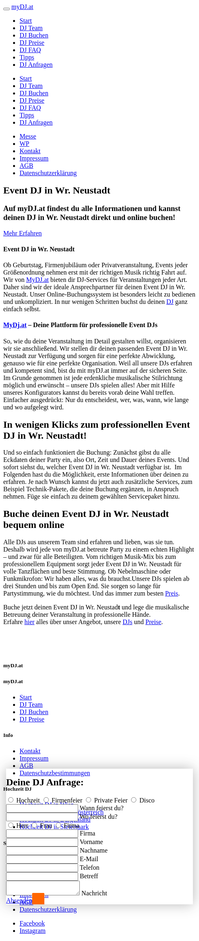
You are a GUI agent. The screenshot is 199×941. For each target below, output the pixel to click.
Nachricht (102, 893)
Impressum (34, 158)
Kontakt (30, 150)
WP (24, 143)
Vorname (91, 839)
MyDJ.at (37, 279)
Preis (171, 593)
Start (26, 20)
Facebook (32, 923)
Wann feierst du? (102, 805)
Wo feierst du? (99, 814)
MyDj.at (14, 324)
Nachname (93, 847)
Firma (67, 823)
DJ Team (31, 27)
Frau (42, 823)
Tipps (27, 57)
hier (29, 621)
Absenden (19, 900)
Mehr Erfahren (22, 233)
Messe (28, 136)
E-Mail (89, 856)
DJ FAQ (30, 49)
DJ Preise (32, 42)
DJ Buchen (34, 35)
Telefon (90, 865)
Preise (153, 621)
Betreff (89, 873)
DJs (127, 621)
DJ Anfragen (36, 64)
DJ (170, 301)
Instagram (33, 930)
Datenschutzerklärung (48, 172)
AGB (26, 165)
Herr (19, 823)
